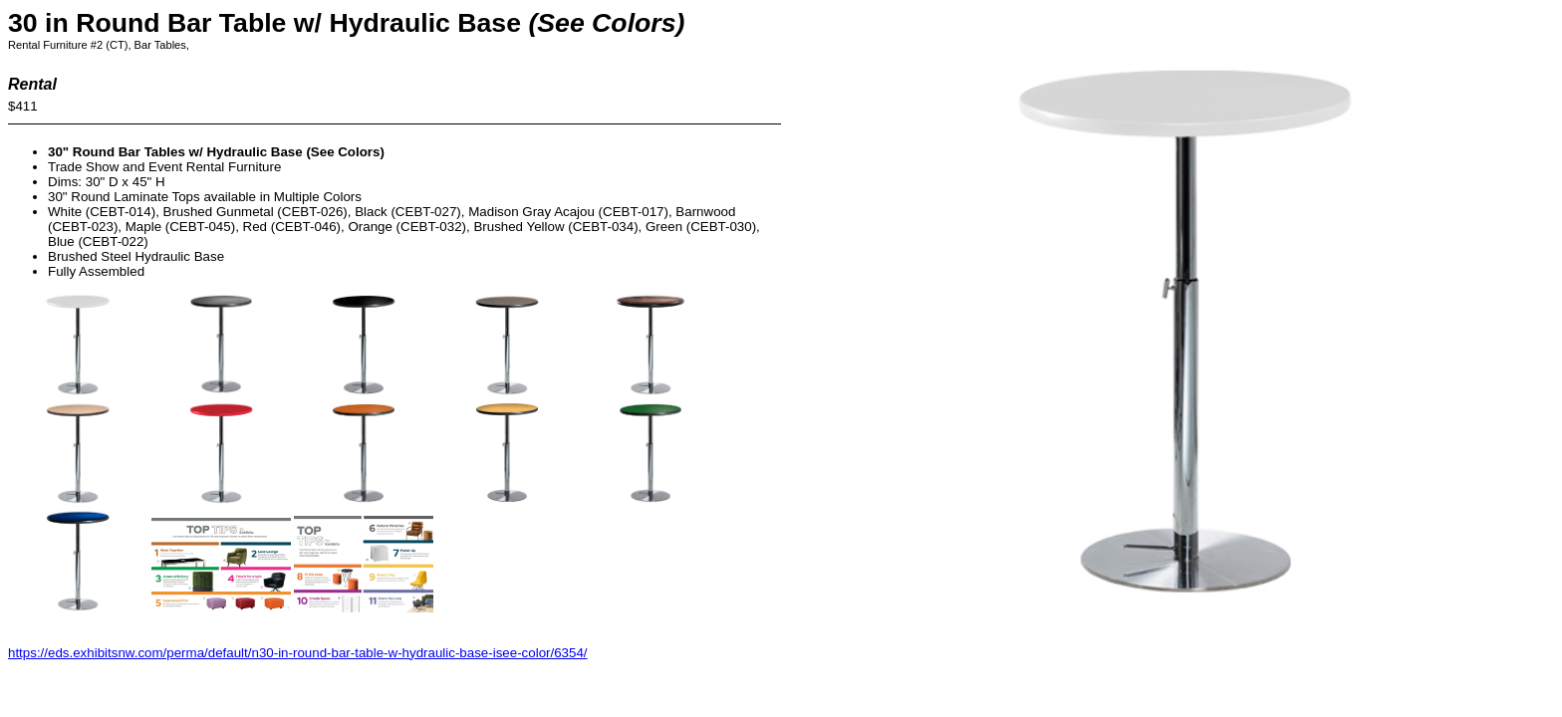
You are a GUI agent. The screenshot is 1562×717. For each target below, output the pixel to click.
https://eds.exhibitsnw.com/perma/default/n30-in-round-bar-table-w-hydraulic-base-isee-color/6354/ (298, 652)
